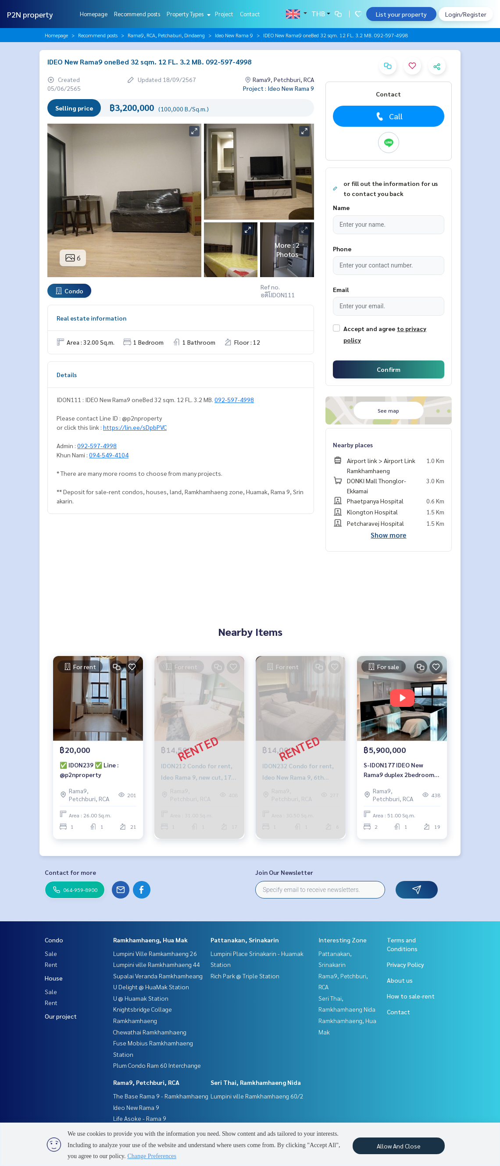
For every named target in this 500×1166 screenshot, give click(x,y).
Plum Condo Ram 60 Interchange (157, 1065)
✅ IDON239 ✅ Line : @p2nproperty (89, 770)
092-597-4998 (234, 399)
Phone (342, 249)
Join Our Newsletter (284, 872)
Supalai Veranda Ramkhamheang (158, 976)
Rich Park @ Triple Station (245, 976)
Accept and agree (369, 328)
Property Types (187, 14)
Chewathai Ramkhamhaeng (149, 1032)
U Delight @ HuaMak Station (151, 987)
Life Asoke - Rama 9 (139, 1118)
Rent (51, 964)
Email (341, 289)
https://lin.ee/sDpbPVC (135, 427)
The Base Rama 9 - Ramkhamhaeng (160, 1096)
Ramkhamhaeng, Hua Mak (150, 940)
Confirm (388, 369)
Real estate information (91, 318)
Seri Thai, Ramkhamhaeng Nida (256, 1082)
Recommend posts (137, 14)
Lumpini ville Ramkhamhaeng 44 (156, 964)
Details (67, 374)
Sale (51, 953)
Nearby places (353, 445)
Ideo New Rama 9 (234, 35)
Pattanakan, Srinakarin (245, 940)
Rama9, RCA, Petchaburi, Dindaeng (166, 35)
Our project (61, 1016)
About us (400, 980)
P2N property (30, 14)
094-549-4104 (109, 455)
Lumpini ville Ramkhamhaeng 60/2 (257, 1096)
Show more (388, 534)
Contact (250, 14)
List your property (401, 14)
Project (224, 14)
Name (341, 207)
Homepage (93, 14)
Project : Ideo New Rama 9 (278, 88)
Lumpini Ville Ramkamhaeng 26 (155, 953)
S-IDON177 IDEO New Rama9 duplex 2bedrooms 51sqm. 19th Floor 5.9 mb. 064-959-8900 (400, 770)
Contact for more (70, 872)
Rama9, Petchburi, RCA (146, 1082)
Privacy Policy (405, 964)
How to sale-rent (411, 996)
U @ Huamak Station (140, 998)
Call (388, 116)
